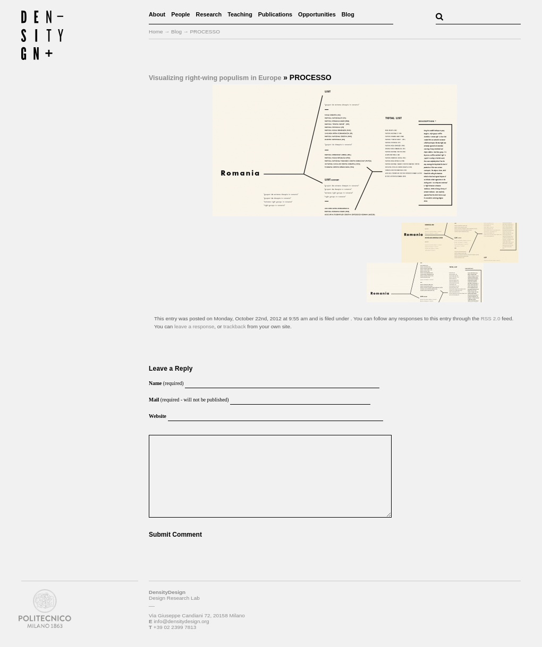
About (157, 14)
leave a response (194, 326)
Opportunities (317, 14)
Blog (348, 14)
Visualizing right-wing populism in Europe (215, 78)
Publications (275, 14)
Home (156, 31)
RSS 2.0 (491, 318)
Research (209, 14)
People (180, 14)
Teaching (239, 14)
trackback (234, 326)
